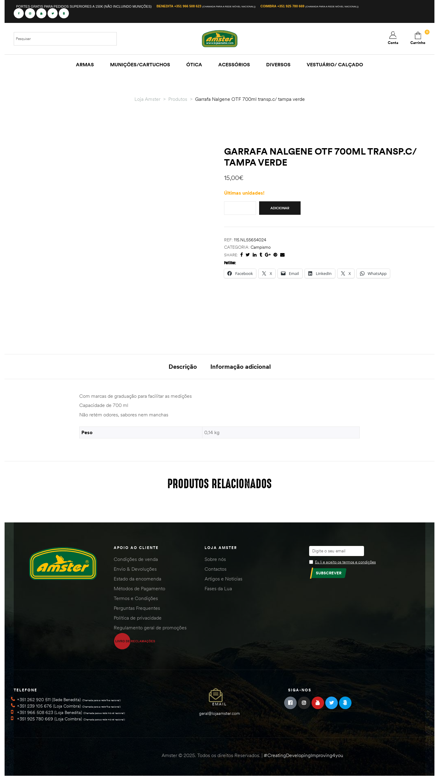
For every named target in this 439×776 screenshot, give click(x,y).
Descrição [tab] (183, 366)
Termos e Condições (136, 598)
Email (219, 704)
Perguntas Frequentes (137, 608)
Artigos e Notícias (223, 579)
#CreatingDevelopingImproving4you (303, 755)
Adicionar (279, 208)
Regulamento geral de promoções (150, 627)
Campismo (261, 247)
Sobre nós (215, 559)
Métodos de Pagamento (139, 588)
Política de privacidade (138, 618)
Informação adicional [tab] (240, 366)
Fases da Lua (218, 588)
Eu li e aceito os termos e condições (345, 561)
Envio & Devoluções (135, 569)
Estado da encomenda (137, 579)
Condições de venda (136, 559)
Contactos (216, 569)
